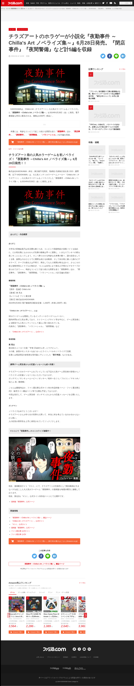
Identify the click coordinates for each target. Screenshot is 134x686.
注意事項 (73, 657)
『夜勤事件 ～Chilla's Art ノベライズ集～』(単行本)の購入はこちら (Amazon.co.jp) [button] (44, 142)
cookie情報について (85, 657)
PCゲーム (43, 3)
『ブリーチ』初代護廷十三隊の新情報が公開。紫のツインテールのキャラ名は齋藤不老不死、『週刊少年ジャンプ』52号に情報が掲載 (104, 95)
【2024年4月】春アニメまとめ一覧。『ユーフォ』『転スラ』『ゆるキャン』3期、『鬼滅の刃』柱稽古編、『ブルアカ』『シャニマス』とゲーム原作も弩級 (97, 160)
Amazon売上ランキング (20, 583)
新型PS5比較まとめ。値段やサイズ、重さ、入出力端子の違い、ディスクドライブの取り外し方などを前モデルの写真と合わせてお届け (117, 183)
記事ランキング (96, 69)
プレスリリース (39, 8)
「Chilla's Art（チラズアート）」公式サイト (27, 332)
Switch (32, 3)
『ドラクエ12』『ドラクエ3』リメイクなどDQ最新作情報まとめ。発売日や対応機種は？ (117, 207)
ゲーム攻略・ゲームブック (27, 592)
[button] (85, 615)
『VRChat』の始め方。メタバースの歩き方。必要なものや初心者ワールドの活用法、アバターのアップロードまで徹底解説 (104, 127)
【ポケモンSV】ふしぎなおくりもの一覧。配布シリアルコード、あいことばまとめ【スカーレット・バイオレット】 (117, 160)
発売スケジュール (54, 3)
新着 (27, 3)
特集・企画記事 (87, 3)
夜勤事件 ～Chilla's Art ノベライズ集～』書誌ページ (44, 564)
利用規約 (65, 657)
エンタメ (30, 8)
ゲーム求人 (65, 3)
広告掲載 (95, 657)
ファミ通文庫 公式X (18, 534)
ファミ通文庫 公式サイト (20, 531)
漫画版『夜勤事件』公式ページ (23, 502)
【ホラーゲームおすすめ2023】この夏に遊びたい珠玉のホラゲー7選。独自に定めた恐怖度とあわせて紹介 (97, 183)
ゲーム (12, 592)
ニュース (73, 3)
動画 (78, 3)
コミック (42, 592)
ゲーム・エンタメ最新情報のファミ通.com (13, 8)
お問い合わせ (40, 657)
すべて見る (82, 583)
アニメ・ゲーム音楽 (62, 592)
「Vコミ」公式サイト (19, 524)
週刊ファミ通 (99, 3)
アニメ (50, 592)
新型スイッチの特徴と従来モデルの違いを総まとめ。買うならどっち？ (97, 206)
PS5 (37, 3)
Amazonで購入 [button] (16, 632)
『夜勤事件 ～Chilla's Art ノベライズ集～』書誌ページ (31, 518)
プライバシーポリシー (53, 657)
